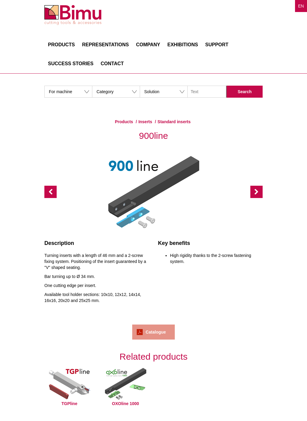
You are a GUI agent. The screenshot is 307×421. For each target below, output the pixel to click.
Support (216, 44)
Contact (112, 63)
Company (148, 44)
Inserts (145, 121)
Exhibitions (182, 44)
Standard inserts (173, 121)
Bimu (72, 15)
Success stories (71, 63)
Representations (105, 44)
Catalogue (156, 332)
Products (61, 44)
